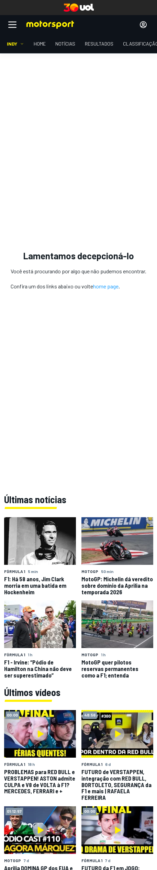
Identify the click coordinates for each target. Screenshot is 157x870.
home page (106, 286)
